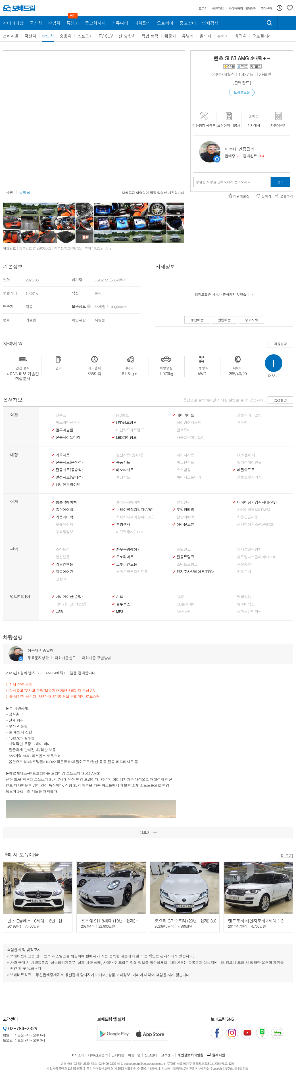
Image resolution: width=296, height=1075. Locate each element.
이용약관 (134, 1055)
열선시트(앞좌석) (69, 477)
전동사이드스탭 (249, 415)
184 (261, 155)
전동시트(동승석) (69, 470)
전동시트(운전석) (69, 462)
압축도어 (184, 430)
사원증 (100, 320)
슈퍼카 (223, 36)
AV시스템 (184, 611)
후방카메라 (185, 510)
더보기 (287, 855)
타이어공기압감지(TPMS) (256, 502)
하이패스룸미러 (189, 477)
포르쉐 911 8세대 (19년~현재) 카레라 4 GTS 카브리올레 (131, 921)
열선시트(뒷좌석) (129, 455)
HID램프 (122, 415)
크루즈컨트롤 (126, 564)
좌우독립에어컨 (128, 549)
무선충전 (244, 564)
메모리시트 (125, 470)
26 (238, 155)
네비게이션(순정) (69, 597)
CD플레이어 (186, 604)
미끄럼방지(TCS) (129, 532)
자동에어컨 (64, 572)
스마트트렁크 (187, 564)
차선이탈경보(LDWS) (253, 510)
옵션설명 (280, 400)
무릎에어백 (64, 524)
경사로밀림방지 (249, 549)
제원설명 (280, 343)
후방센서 (123, 524)
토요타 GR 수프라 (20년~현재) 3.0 (185, 921)
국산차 (30, 36)
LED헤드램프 (126, 423)
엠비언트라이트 (68, 485)
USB (59, 611)
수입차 (48, 36)
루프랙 (242, 423)
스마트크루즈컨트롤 (132, 572)
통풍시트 (123, 462)
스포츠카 (85, 36)
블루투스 (123, 604)
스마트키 (63, 549)
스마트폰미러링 (249, 611)
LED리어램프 (126, 437)
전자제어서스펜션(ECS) (255, 524)
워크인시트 (185, 462)
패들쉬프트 (246, 470)
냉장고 (61, 579)
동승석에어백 (66, 502)
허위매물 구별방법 (96, 657)
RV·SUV (106, 36)
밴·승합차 (127, 36)
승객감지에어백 (128, 502)
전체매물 (11, 36)
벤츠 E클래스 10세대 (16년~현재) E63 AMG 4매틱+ (53, 921)
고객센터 (167, 1055)
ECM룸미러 (246, 455)
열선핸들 (63, 557)
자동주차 (244, 572)
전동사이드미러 (68, 437)
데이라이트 (185, 415)
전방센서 (184, 502)
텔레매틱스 (246, 604)
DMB (180, 597)
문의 (280, 182)
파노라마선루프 (68, 423)
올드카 (205, 36)
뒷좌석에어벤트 (249, 462)
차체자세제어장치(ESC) (134, 517)
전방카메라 (185, 517)
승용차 (66, 36)
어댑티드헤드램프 (130, 430)
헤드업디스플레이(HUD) (256, 557)
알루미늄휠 (64, 430)
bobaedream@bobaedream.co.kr (144, 1063)
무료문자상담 (38, 657)
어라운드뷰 (185, 524)
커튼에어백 (64, 517)
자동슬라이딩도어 (191, 437)
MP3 (119, 611)
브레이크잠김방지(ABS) (134, 510)
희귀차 (241, 36)
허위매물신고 (65, 657)
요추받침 (184, 470)
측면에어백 (64, 510)
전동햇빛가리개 (249, 477)
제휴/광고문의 (98, 1055)
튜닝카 (188, 36)
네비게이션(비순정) (71, 604)
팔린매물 (224, 319)
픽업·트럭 (150, 36)
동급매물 (197, 319)
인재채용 (117, 1055)
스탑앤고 (184, 549)
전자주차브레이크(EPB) (195, 572)
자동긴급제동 (247, 517)
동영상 (24, 192)
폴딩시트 (123, 477)
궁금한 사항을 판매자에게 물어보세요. (224, 182)
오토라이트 (125, 557)
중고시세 (251, 319)
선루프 (61, 415)
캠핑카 (170, 36)
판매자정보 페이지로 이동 (216, 158)
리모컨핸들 (64, 564)
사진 (9, 192)
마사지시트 (185, 455)
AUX (119, 597)
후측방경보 (64, 532)
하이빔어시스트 (189, 423)
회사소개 (77, 1055)
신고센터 (150, 1055)
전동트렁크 (185, 557)
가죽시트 (63, 455)
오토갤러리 (262, 36)
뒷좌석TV (244, 597)
